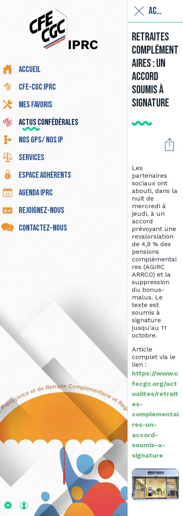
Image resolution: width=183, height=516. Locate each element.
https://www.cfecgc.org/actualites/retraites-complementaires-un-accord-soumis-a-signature (155, 414)
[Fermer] (139, 11)
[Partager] (169, 144)
